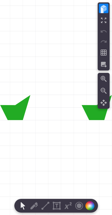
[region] (56, 107)
